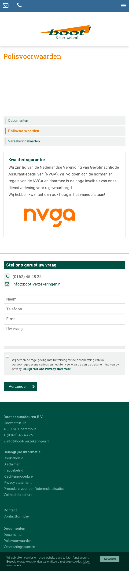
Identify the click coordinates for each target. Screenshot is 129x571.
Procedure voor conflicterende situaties (34, 489)
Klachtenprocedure (18, 476)
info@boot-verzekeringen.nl (37, 284)
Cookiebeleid (13, 458)
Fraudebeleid (13, 470)
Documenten (13, 535)
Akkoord (110, 559)
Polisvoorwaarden (18, 541)
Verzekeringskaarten (19, 547)
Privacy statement (18, 482)
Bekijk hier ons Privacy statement (46, 369)
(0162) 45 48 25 (20, 435)
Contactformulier (17, 516)
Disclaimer (12, 464)
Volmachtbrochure (18, 495)
